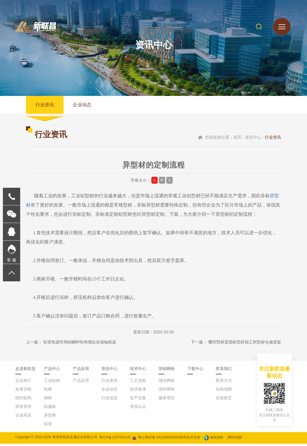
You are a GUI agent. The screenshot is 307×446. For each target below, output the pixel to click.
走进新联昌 (25, 371)
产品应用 (81, 371)
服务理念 (167, 400)
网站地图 (235, 439)
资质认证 (138, 408)
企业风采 (23, 417)
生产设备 (138, 400)
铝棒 (48, 391)
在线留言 (224, 400)
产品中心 (52, 371)
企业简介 (23, 382)
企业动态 (84, 105)
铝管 (48, 426)
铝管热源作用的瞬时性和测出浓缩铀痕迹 (79, 344)
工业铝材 (52, 382)
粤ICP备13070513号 (115, 439)
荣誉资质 (23, 408)
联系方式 (224, 382)
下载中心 (195, 371)
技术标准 (138, 391)
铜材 (48, 400)
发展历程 (23, 391)
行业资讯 (45, 105)
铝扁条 (50, 408)
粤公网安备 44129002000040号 (159, 439)
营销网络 (167, 371)
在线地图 (224, 391)
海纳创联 (217, 439)
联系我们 (224, 371)
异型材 (222, 216)
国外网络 (167, 391)
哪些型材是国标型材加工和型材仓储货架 (244, 344)
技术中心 (138, 371)
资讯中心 (109, 371)
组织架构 (23, 400)
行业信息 (109, 400)
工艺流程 (138, 382)
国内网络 (167, 382)
